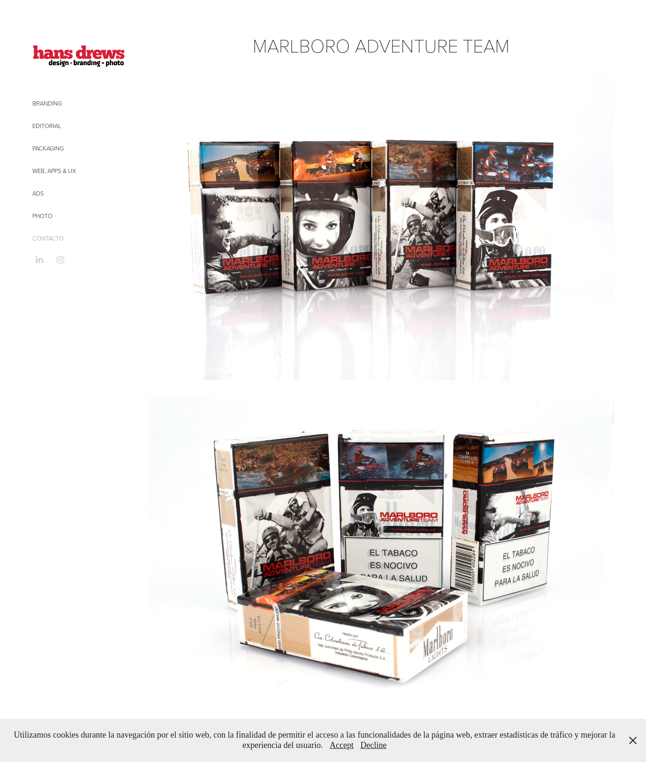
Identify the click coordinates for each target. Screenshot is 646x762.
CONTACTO (48, 238)
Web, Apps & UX (54, 170)
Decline (374, 745)
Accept (341, 745)
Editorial (46, 125)
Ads (38, 193)
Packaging (48, 148)
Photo (42, 215)
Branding (47, 103)
